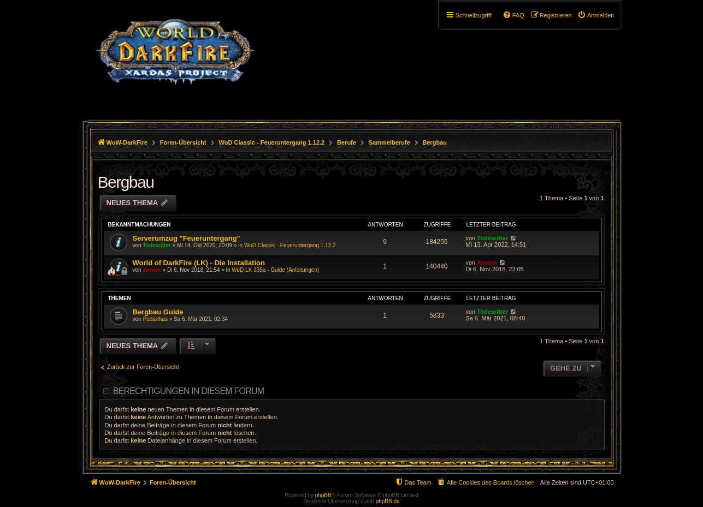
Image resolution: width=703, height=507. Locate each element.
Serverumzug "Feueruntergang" (186, 238)
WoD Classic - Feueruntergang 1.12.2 (290, 245)
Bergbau (126, 182)
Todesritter (157, 245)
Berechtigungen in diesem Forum (188, 391)
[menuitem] (596, 15)
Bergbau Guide (158, 312)
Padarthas (155, 319)
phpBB (323, 495)
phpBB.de (388, 501)
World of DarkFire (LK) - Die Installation (199, 263)
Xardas (152, 270)
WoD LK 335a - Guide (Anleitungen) (275, 270)
